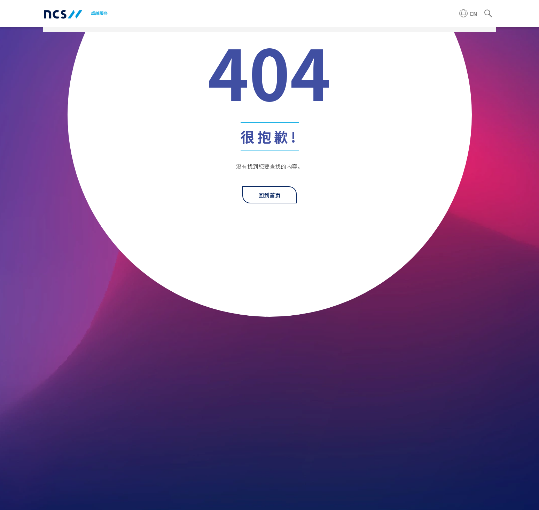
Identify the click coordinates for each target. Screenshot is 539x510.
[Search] (488, 13)
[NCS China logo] (63, 13)
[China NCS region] (468, 13)
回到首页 (269, 195)
